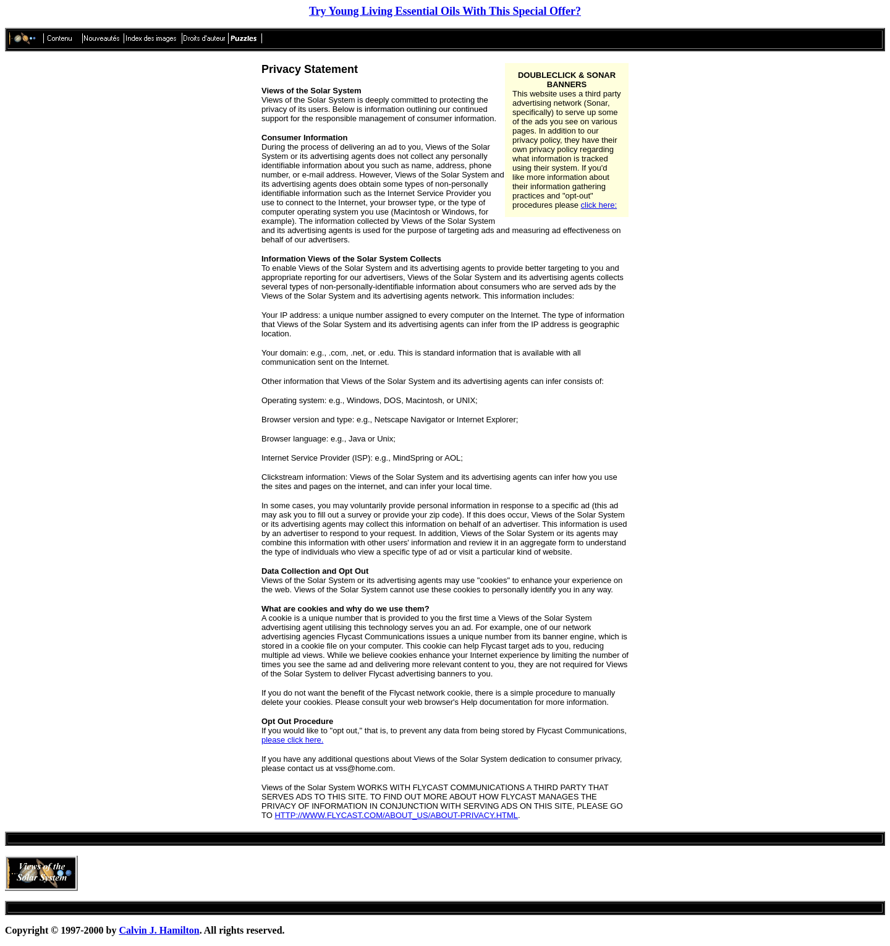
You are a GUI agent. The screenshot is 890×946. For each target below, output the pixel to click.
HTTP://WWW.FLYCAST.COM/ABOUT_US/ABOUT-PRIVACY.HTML (396, 815)
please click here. (292, 739)
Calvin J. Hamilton (159, 930)
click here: (599, 205)
